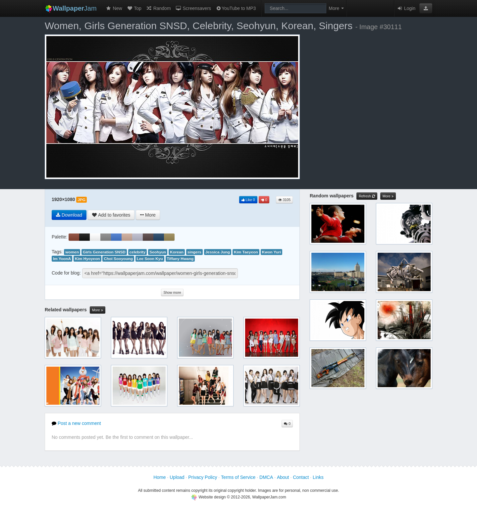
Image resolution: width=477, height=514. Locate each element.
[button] (425, 8)
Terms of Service (238, 477)
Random (158, 8)
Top (134, 8)
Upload (177, 477)
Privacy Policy (202, 477)
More (97, 310)
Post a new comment (76, 423)
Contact (301, 477)
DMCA (266, 477)
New (114, 8)
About (283, 477)
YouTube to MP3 (236, 8)
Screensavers (193, 8)
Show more (172, 292)
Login (406, 8)
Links (318, 477)
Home (159, 477)
